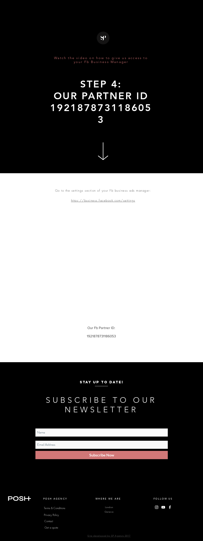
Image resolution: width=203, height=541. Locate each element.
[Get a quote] (51, 527)
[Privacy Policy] (51, 515)
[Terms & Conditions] (54, 508)
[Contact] (48, 521)
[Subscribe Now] (101, 455)
